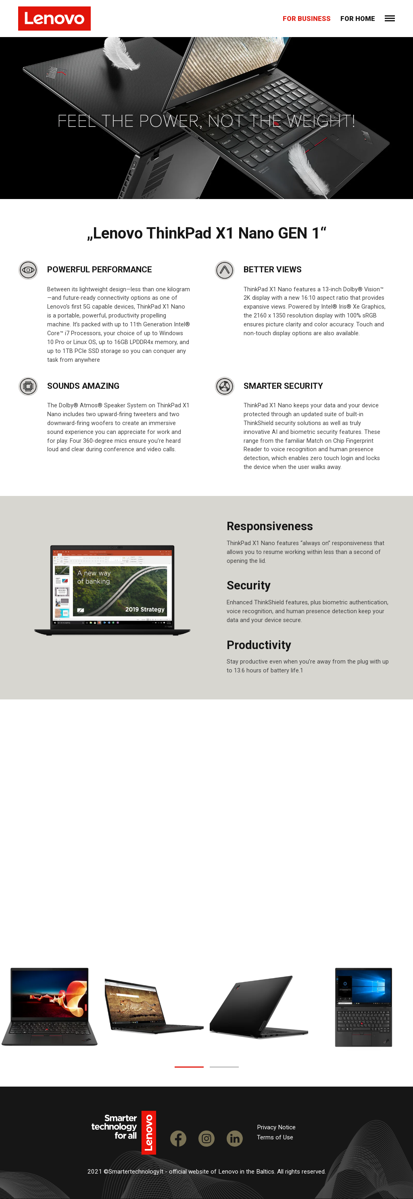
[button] (189, 1067)
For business (307, 18)
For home (357, 18)
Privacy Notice (276, 1127)
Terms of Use (275, 1138)
